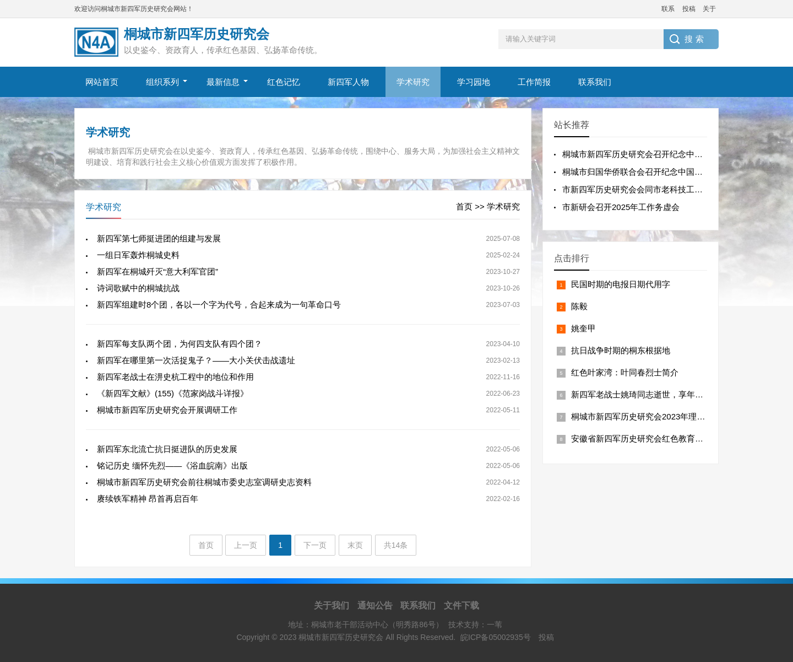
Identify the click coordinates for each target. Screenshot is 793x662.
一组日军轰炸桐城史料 (138, 255)
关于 (709, 9)
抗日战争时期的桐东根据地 (620, 350)
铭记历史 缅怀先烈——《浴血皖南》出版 (172, 465)
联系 (668, 9)
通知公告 (375, 605)
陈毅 (579, 306)
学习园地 (473, 82)
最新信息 (223, 82)
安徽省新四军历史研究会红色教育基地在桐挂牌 (658, 438)
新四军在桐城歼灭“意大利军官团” (157, 271)
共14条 (396, 545)
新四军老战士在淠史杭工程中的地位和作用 (175, 376)
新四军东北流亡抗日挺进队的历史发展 (167, 449)
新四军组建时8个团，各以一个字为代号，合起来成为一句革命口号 (219, 304)
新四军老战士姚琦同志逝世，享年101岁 (644, 394)
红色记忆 (283, 82)
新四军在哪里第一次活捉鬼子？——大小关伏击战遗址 (196, 360)
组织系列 (162, 82)
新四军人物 (348, 82)
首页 (464, 206)
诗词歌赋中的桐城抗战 (138, 288)
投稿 (689, 9)
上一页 (245, 545)
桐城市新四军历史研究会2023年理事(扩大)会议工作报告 (673, 416)
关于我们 (331, 605)
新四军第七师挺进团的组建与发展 (159, 238)
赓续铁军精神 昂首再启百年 (147, 498)
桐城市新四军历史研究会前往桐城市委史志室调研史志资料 (204, 482)
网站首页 (101, 82)
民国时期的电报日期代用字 (620, 284)
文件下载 (461, 605)
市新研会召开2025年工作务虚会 (621, 207)
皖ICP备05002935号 (495, 637)
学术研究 (413, 82)
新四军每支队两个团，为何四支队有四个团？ (179, 343)
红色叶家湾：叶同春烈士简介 (624, 372)
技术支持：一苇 (475, 624)
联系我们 (594, 82)
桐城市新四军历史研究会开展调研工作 (167, 410)
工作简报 (534, 82)
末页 (355, 545)
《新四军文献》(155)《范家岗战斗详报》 (172, 393)
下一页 (315, 545)
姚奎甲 (583, 328)
